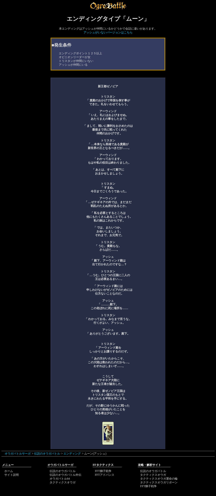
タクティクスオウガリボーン (159, 482)
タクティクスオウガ (63, 482)
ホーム (8, 471)
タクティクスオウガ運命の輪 (159, 478)
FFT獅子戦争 (103, 471)
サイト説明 (11, 474)
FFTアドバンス (104, 474)
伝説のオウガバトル (47, 453)
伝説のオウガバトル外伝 (65, 474)
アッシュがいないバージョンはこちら (108, 32)
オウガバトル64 (60, 478)
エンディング (72, 453)
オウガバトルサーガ (18, 453)
